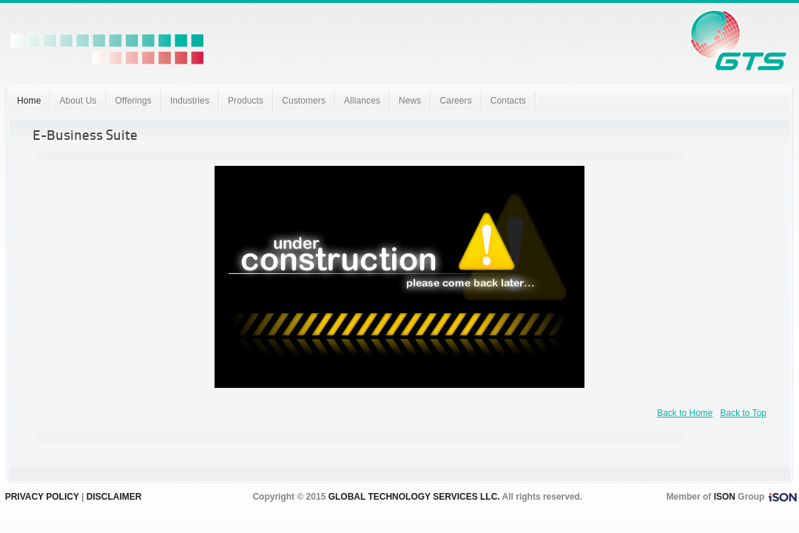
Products (245, 100)
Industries (189, 100)
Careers (455, 100)
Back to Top (743, 413)
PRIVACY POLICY (42, 497)
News (410, 100)
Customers (304, 100)
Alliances (362, 100)
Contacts (508, 100)
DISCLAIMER (114, 497)
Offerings (133, 100)
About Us (77, 100)
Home (29, 100)
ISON (724, 497)
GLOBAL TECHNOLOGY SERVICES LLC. (414, 497)
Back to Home (684, 413)
